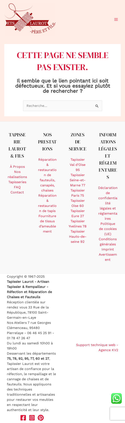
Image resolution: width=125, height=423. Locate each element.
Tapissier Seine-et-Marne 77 (77, 180)
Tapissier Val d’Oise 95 (77, 165)
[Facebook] (23, 418)
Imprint (107, 249)
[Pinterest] (41, 418)
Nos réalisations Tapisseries (17, 177)
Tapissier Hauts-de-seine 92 (77, 236)
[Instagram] (32, 418)
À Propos (17, 167)
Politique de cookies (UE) (108, 229)
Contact (17, 192)
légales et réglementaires (107, 213)
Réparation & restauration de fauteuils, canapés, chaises (47, 175)
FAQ (17, 187)
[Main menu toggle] (116, 19)
